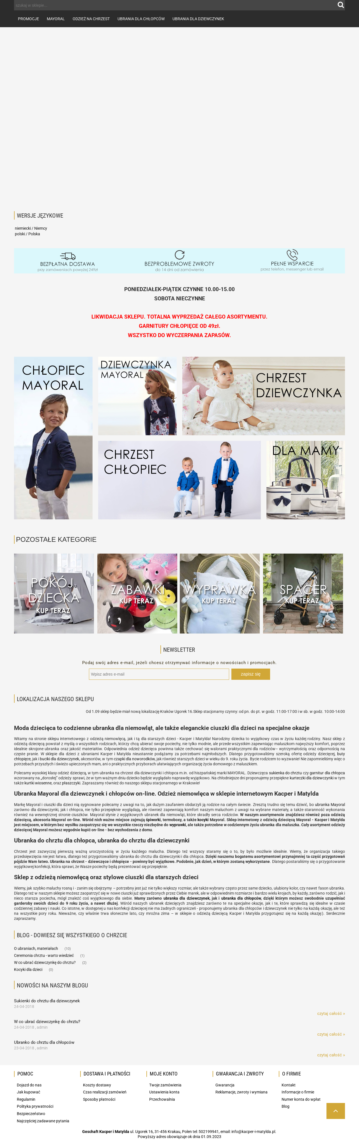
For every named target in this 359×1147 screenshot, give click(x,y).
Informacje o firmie (298, 1092)
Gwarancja (224, 1085)
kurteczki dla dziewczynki (311, 778)
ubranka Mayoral (330, 804)
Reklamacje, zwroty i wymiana (241, 1092)
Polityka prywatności (35, 1106)
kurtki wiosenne (38, 783)
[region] (179, 116)
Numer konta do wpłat (301, 1099)
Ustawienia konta (164, 1092)
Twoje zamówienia (165, 1085)
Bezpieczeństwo (31, 1113)
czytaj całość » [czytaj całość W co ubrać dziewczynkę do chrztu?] (331, 1034)
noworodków (143, 759)
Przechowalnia (162, 1099)
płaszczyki (71, 783)
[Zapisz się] (250, 674)
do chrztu (293, 773)
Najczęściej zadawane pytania (43, 1121)
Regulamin (26, 1099)
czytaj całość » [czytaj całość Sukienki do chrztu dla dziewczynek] (331, 1013)
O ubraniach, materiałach (36, 948)
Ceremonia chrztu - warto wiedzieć (44, 955)
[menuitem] (28, 18)
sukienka (277, 773)
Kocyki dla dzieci (28, 969)
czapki (119, 759)
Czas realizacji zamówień (104, 1092)
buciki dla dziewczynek (59, 759)
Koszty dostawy (97, 1085)
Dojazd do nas (29, 1085)
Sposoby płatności (99, 1099)
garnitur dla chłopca (327, 773)
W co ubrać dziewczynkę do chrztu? (45, 962)
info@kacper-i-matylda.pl (253, 1131)
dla (128, 759)
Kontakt (289, 1085)
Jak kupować (28, 1092)
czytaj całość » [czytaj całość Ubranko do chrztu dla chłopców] (331, 1055)
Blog (285, 1106)
